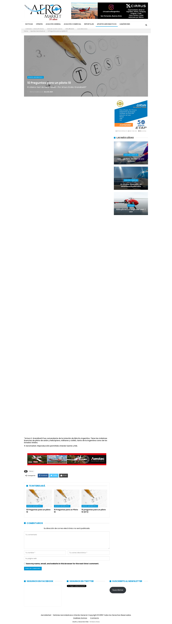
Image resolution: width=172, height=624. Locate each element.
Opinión (39, 24)
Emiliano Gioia (95, 622)
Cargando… (59, 267)
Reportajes (89, 24)
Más (134, 24)
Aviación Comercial (72, 24)
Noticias (29, 24)
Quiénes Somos (80, 618)
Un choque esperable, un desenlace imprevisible (131, 185)
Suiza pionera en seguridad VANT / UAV (131, 210)
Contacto (94, 618)
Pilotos (31, 471)
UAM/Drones (125, 24)
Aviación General (53, 24)
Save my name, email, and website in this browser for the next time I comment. (62, 563)
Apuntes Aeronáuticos (106, 24)
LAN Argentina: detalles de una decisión (131, 160)
